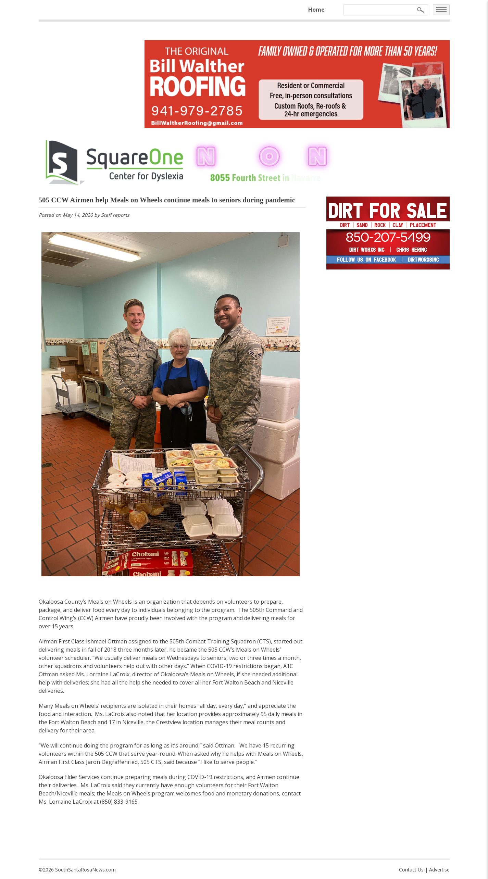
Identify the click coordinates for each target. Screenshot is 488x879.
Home (316, 9)
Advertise (439, 869)
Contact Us (411, 869)
